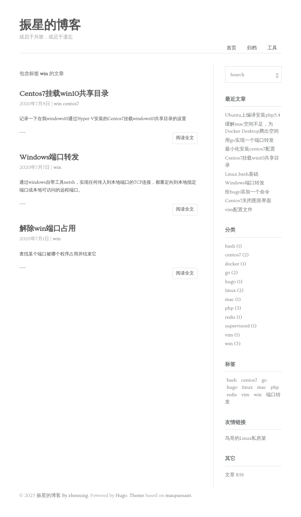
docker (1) (235, 264)
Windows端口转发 (49, 157)
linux (247, 387)
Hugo (121, 495)
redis (232, 395)
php (275, 387)
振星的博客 (50, 25)
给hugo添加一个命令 (247, 192)
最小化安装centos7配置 (250, 149)
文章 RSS (234, 475)
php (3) (233, 308)
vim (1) (232, 335)
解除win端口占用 (47, 229)
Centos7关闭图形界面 (248, 200)
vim (246, 395)
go (264, 380)
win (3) (233, 343)
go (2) (231, 272)
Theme (136, 495)
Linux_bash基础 (241, 174)
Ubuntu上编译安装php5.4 (253, 115)
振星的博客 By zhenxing (62, 495)
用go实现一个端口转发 (249, 140)
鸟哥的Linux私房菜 (245, 438)
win (58, 104)
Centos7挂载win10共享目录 (64, 94)
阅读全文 (185, 137)
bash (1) (233, 246)
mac (261, 387)
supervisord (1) (240, 326)
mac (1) (233, 299)
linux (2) (234, 290)
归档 (252, 48)
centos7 (71, 104)
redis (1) (233, 317)
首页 (231, 48)
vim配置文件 (239, 209)
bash (232, 380)
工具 (272, 48)
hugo (232, 387)
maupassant (178, 495)
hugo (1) (233, 281)
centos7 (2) (237, 255)
